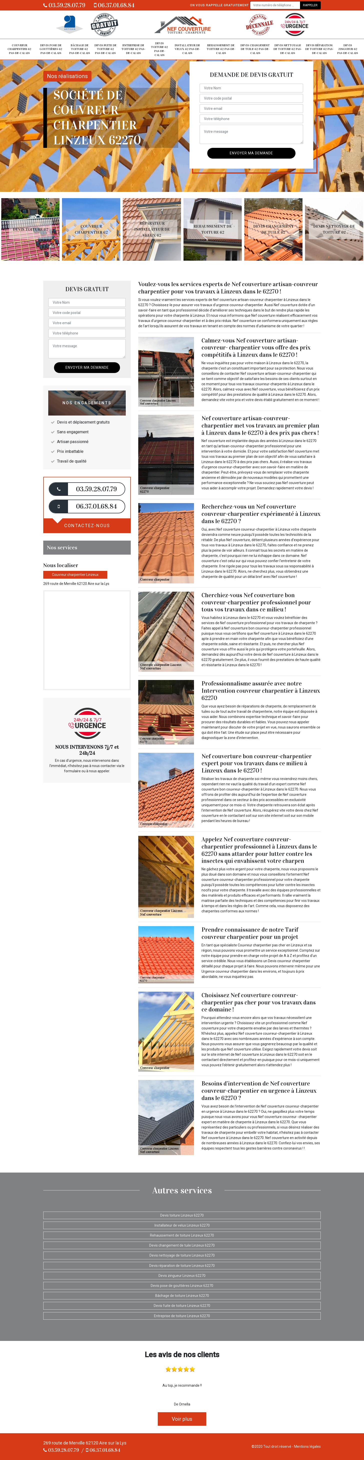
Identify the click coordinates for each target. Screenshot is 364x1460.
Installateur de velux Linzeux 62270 (182, 1225)
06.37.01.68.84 (114, 5)
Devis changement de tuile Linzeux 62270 (182, 1245)
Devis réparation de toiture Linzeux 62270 (182, 1266)
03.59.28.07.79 (64, 5)
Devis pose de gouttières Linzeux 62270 (182, 1286)
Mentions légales (307, 1446)
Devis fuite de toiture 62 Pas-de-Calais (105, 49)
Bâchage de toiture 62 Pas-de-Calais (79, 49)
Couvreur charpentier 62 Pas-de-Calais (19, 49)
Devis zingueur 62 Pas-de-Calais (347, 49)
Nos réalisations (67, 76)
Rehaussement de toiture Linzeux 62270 (182, 1235)
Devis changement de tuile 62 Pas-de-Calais (255, 49)
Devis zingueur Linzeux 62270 (182, 1276)
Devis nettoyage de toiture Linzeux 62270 (182, 1255)
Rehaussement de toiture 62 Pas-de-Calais (221, 49)
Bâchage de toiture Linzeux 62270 (182, 1296)
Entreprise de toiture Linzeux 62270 (182, 1316)
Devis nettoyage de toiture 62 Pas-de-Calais (288, 49)
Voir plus (182, 1419)
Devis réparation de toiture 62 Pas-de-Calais (319, 49)
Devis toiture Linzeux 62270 (182, 1215)
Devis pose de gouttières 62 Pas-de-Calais (51, 49)
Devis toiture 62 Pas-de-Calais (159, 49)
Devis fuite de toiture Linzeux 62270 (182, 1306)
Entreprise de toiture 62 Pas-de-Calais (133, 49)
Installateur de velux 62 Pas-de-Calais (187, 49)
